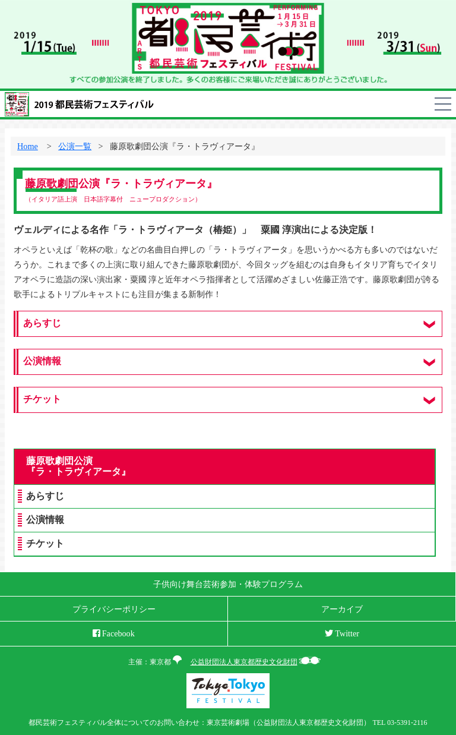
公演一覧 (74, 146)
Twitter (342, 633)
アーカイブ (342, 609)
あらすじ (45, 496)
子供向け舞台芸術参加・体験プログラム (228, 584)
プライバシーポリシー (114, 609)
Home (27, 146)
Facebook (114, 633)
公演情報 (45, 520)
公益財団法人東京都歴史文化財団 (244, 662)
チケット (45, 543)
